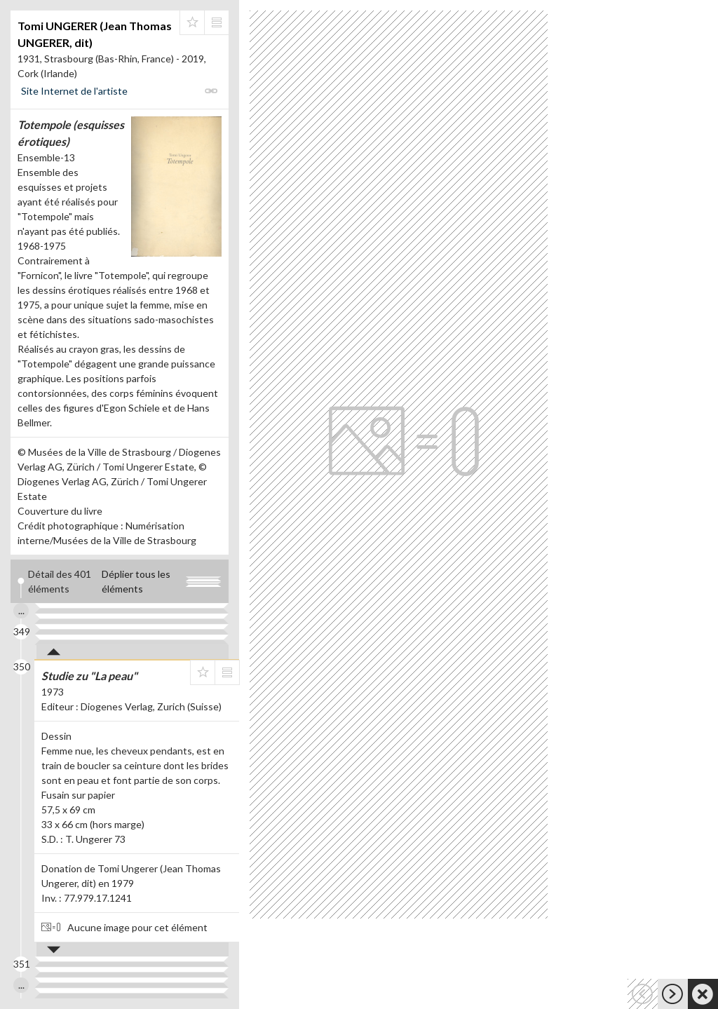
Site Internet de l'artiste (74, 91)
